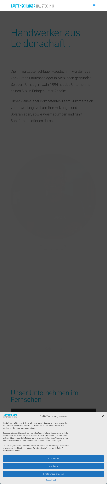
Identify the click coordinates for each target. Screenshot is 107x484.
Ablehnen (53, 466)
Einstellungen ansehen (53, 474)
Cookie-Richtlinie (52, 480)
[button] (102, 416)
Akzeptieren (53, 458)
